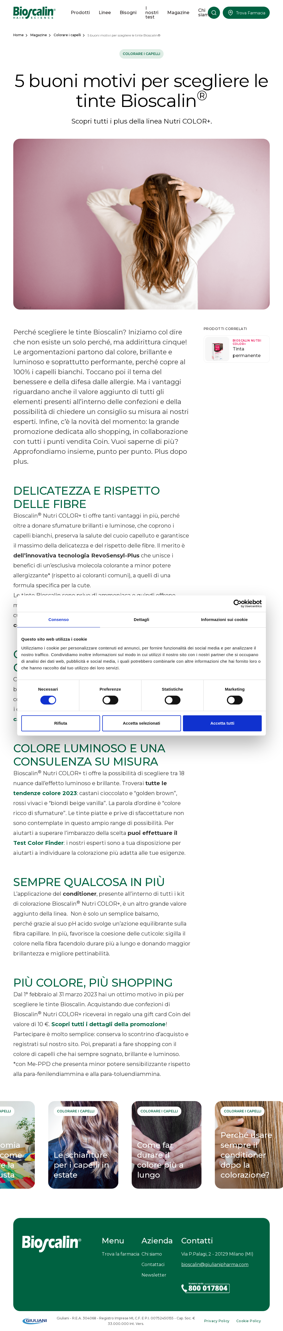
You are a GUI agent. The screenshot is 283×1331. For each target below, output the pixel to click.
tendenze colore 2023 (45, 793)
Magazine (38, 35)
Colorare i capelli (67, 35)
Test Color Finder (38, 843)
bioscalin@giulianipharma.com (214, 1264)
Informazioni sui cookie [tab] (224, 619)
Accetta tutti (222, 723)
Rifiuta (60, 723)
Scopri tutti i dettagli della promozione (108, 1024)
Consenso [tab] (58, 619)
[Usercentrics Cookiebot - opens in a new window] (237, 603)
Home (18, 35)
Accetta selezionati (141, 723)
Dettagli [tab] (141, 619)
